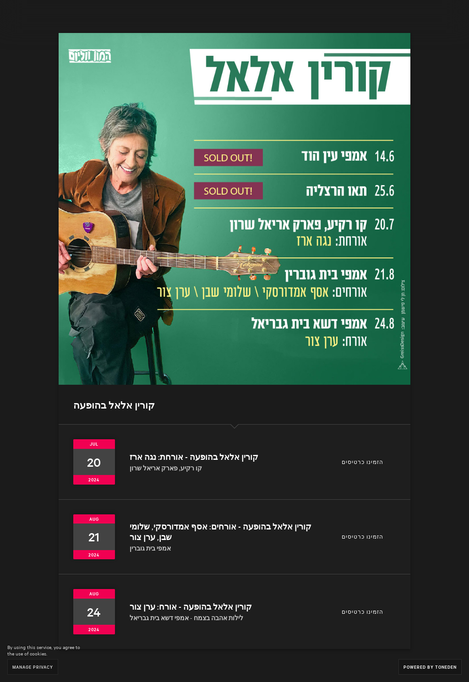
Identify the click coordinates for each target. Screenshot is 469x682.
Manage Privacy (32, 666)
